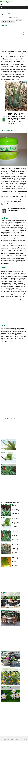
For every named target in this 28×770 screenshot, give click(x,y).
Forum (2, 4)
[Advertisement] (11, 38)
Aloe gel (3, 452)
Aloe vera (3, 440)
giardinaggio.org (9, 13)
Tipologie (4, 218)
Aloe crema (5, 25)
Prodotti (4, 267)
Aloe (21, 13)
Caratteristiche (7, 130)
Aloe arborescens (5, 465)
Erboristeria (16, 13)
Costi (3, 325)
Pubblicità (25, 739)
